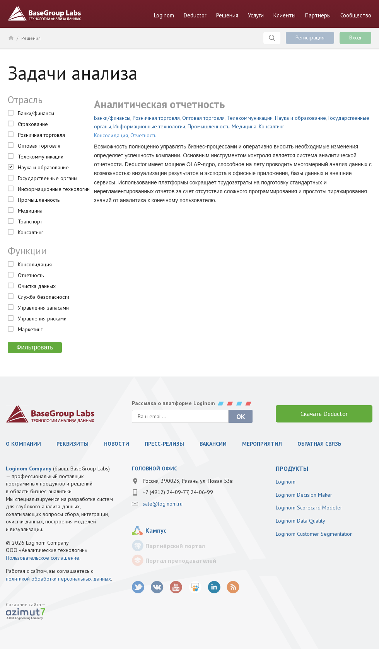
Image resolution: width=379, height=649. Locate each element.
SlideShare (195, 587)
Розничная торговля (41, 134)
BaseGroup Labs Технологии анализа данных (44, 13)
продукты (292, 468)
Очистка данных (37, 286)
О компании (23, 443)
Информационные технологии (54, 189)
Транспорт (30, 221)
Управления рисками (42, 318)
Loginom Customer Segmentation (314, 533)
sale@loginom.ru (163, 503)
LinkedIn (214, 587)
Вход (355, 37)
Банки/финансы (36, 113)
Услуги (256, 15)
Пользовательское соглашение (42, 557)
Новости (116, 443)
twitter (138, 587)
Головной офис (154, 468)
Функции (27, 251)
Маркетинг (30, 329)
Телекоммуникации (40, 156)
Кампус (155, 530)
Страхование (33, 124)
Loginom (164, 15)
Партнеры (318, 15)
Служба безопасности (43, 296)
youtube (176, 587)
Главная (11, 37)
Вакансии (213, 443)
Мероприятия (262, 443)
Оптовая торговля (39, 145)
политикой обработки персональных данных (58, 578)
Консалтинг (30, 232)
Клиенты (284, 15)
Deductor (195, 15)
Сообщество (355, 15)
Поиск (271, 38)
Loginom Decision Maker (304, 494)
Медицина (30, 210)
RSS (233, 587)
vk (157, 587)
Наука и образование (43, 167)
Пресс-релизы (164, 443)
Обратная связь (319, 443)
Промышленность (39, 199)
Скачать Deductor (324, 413)
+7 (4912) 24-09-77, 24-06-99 (178, 492)
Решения (227, 15)
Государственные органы (47, 178)
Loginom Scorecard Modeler (309, 507)
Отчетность (31, 275)
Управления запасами (43, 307)
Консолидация (35, 264)
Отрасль (25, 100)
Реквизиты (72, 443)
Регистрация (309, 37)
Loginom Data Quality (300, 520)
